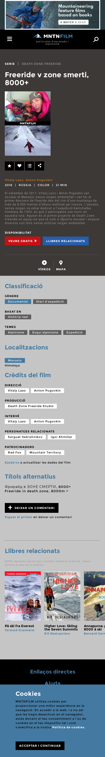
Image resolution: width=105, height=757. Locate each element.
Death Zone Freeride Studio (31, 406)
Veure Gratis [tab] (22, 241)
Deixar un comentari (31, 508)
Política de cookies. (68, 727)
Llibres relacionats (65, 241)
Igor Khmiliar (61, 437)
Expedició (74, 332)
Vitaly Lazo (14, 180)
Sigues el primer (18, 517)
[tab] (44, 265)
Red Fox (14, 452)
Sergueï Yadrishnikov (25, 437)
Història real (18, 317)
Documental (18, 301)
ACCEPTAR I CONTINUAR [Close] (40, 745)
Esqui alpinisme (45, 332)
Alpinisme (16, 332)
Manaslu (15, 360)
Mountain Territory (45, 452)
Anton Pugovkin (39, 180)
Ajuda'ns (12, 462)
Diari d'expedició (50, 301)
